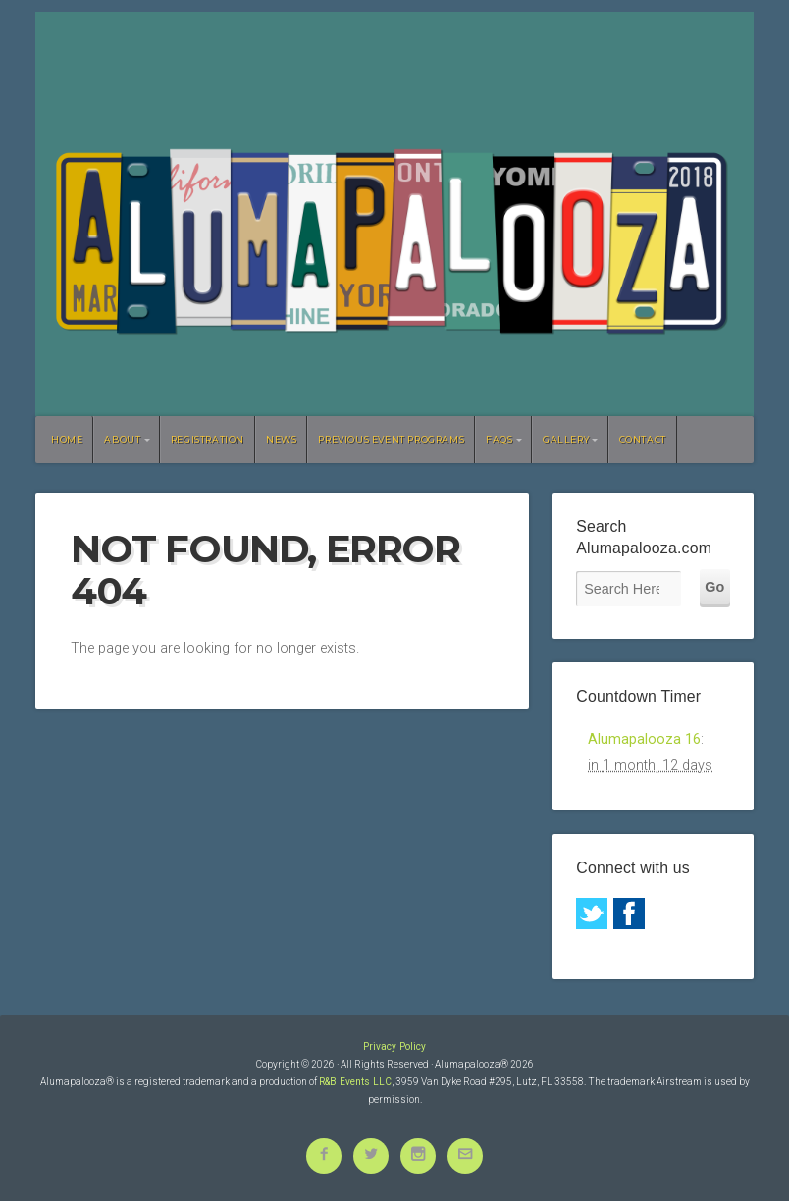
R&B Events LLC (355, 1081)
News (281, 439)
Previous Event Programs (391, 439)
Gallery (566, 439)
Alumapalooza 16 (644, 739)
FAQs (499, 439)
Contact (642, 439)
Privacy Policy (394, 1046)
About (122, 439)
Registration (207, 439)
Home (66, 439)
